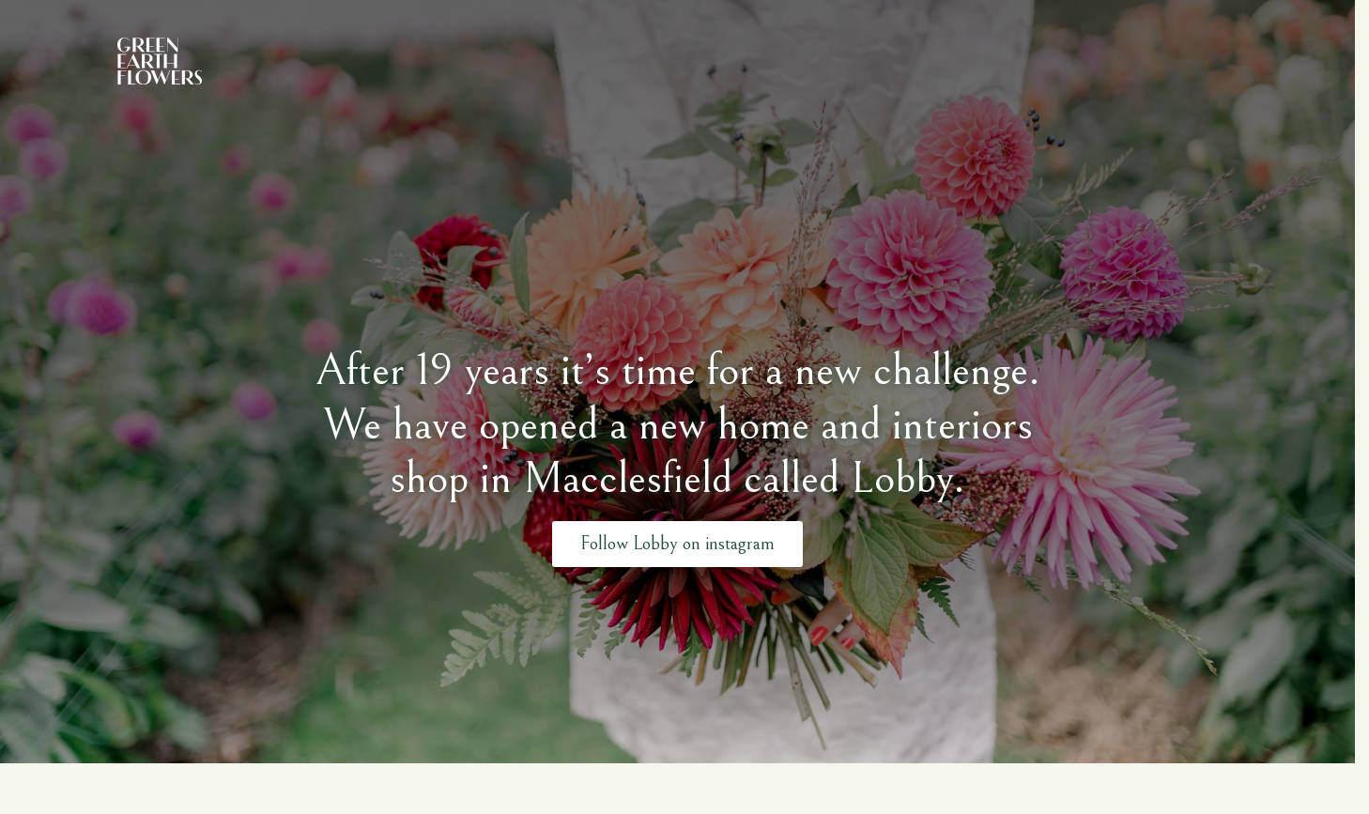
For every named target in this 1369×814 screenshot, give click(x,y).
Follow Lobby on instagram (677, 542)
